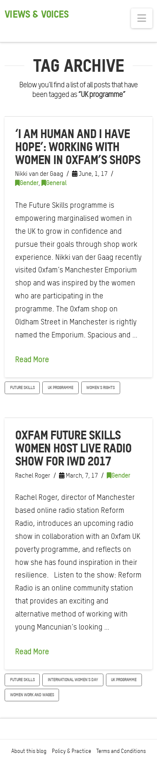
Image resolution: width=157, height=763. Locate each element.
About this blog (28, 751)
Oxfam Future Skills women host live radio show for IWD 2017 (73, 447)
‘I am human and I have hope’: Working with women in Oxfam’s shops (77, 146)
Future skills (22, 387)
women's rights (100, 387)
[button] (141, 18)
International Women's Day (73, 679)
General (54, 183)
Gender (27, 183)
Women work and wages (32, 694)
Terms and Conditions (121, 751)
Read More (32, 359)
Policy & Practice (71, 751)
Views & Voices (37, 14)
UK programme (60, 387)
